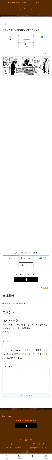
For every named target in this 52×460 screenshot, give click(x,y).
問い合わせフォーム (38, 451)
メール (6, 341)
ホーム (13, 448)
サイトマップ (38, 448)
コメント (7, 366)
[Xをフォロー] (26, 279)
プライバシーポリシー (26, 353)
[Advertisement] (26, 166)
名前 (5, 332)
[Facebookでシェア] (26, 38)
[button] (26, 45)
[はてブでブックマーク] (41, 38)
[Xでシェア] (10, 38)
